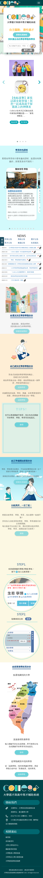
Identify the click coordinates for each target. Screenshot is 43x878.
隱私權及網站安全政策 (16, 870)
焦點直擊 (14, 122)
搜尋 (21, 425)
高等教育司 (10, 841)
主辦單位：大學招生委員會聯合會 (23, 808)
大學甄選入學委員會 (13, 853)
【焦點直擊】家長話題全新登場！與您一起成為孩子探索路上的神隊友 (22, 102)
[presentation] (3, 82)
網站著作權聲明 (29, 870)
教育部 (8, 837)
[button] (17, 141)
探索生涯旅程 (21, 35)
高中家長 (24, 122)
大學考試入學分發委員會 (14, 857)
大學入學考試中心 (12, 845)
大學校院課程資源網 (13, 861)
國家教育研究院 (11, 849)
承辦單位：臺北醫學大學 (19, 812)
